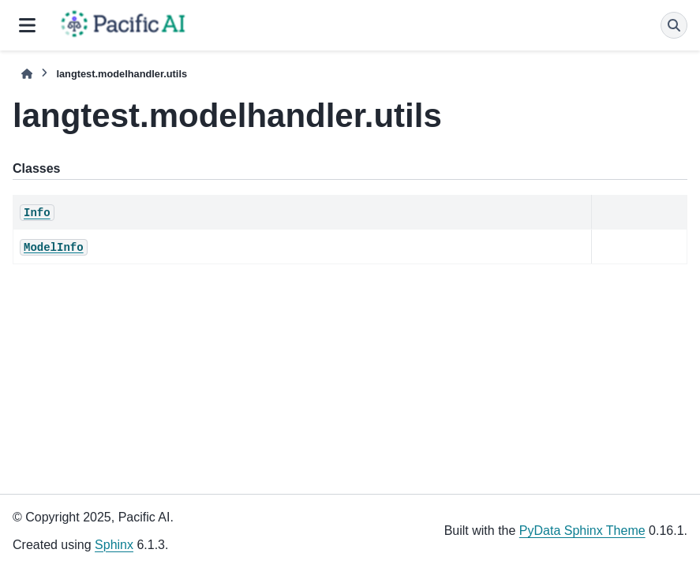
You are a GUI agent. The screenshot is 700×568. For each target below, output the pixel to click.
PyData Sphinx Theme (582, 530)
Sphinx (114, 544)
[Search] (674, 25)
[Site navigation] (27, 25)
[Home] (26, 73)
